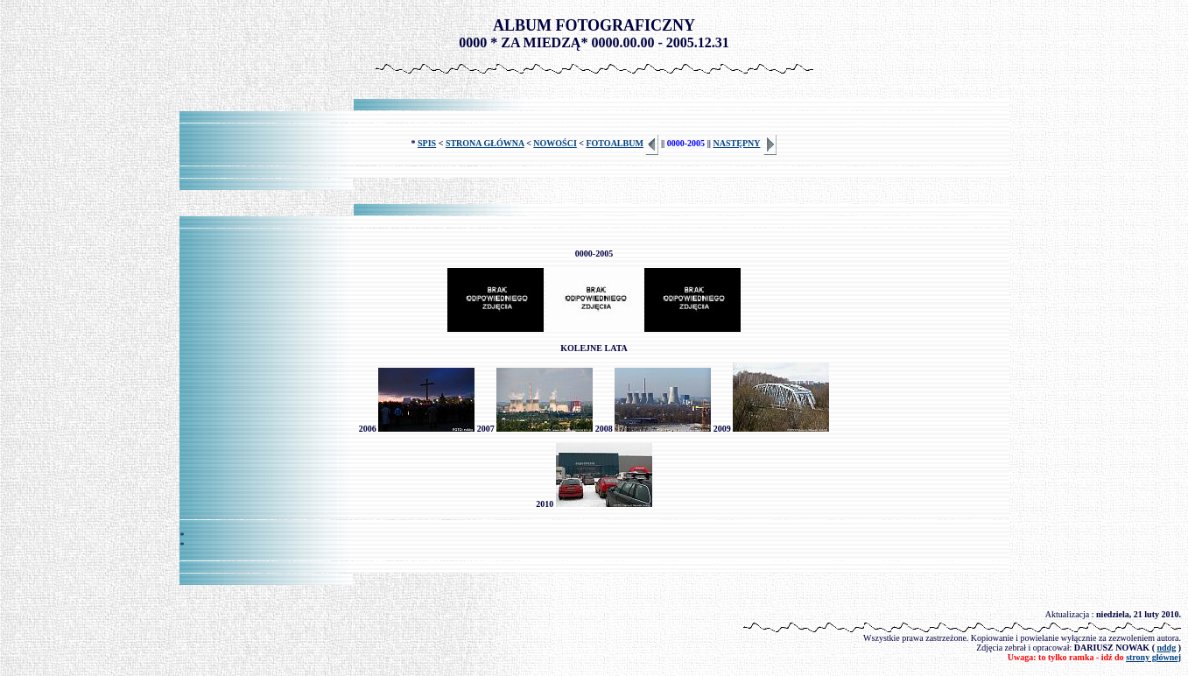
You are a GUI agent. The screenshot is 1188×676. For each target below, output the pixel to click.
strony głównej (1153, 657)
